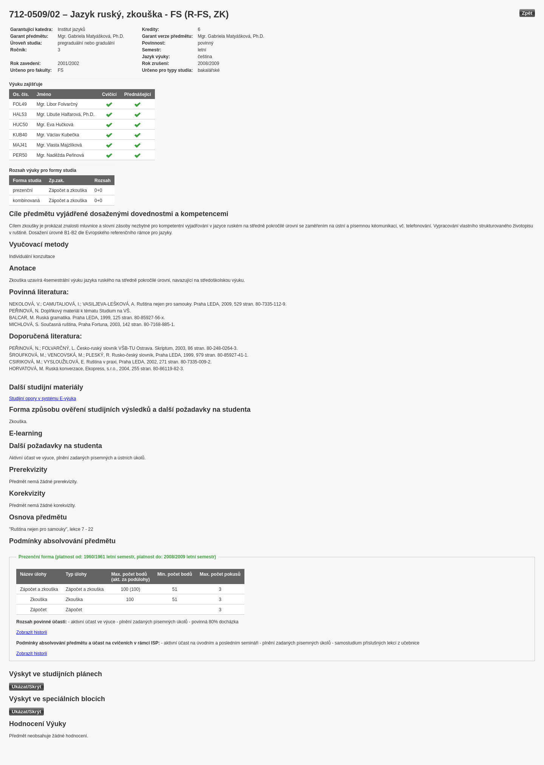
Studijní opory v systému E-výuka (42, 398)
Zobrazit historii (31, 632)
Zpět (527, 13)
